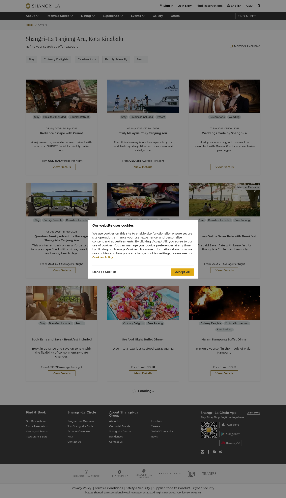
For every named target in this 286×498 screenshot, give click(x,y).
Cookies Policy (102, 257)
